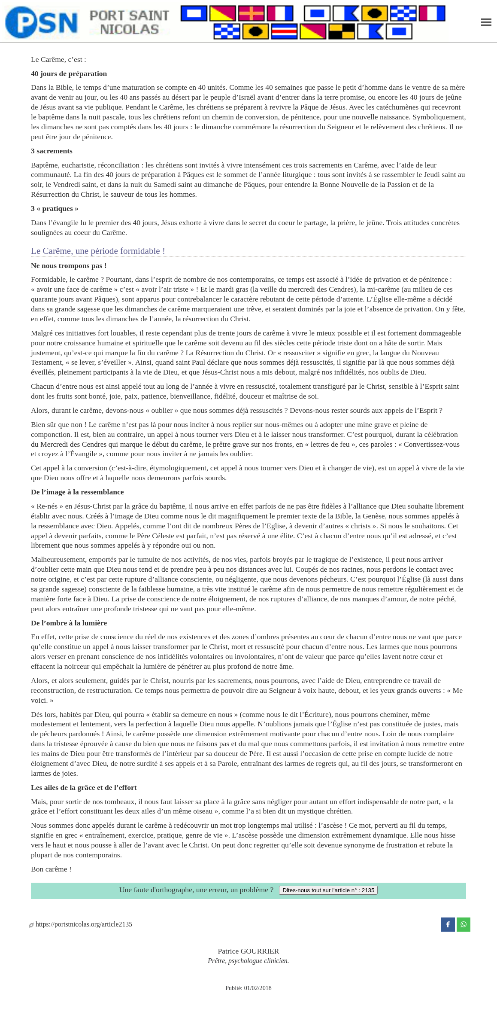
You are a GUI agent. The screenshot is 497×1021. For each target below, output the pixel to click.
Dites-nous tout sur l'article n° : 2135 (328, 890)
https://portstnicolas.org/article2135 (80, 924)
